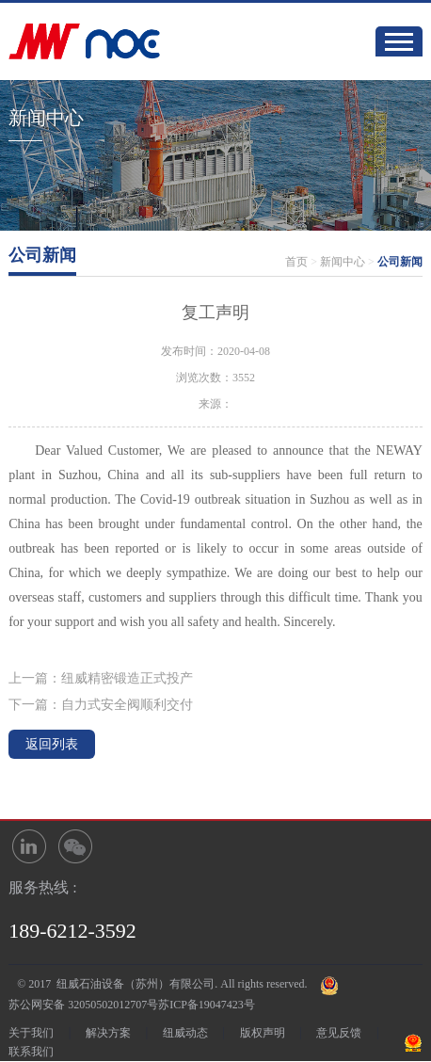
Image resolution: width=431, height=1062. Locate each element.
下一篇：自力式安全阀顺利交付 (100, 705)
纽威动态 (185, 1032)
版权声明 (262, 1032)
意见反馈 (338, 1032)
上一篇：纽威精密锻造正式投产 (100, 678)
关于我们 (31, 1032)
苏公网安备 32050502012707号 (83, 1004)
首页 (296, 261)
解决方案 (108, 1032)
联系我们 (31, 1051)
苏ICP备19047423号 (206, 1004)
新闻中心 (342, 261)
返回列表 (51, 744)
